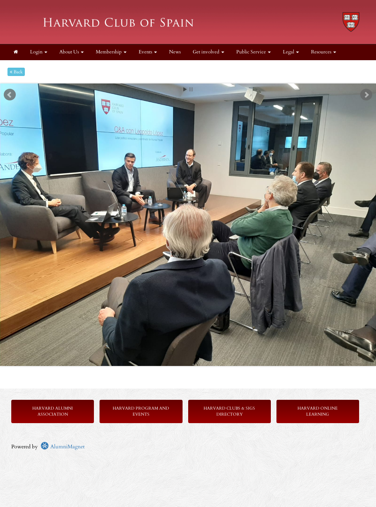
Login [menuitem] (38, 52)
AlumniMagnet (63, 446)
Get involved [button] (208, 52)
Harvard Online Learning (317, 411)
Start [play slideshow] (185, 89)
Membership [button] (111, 52)
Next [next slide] (366, 95)
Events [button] (148, 52)
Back (16, 72)
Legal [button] (291, 52)
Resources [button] (323, 52)
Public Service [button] (253, 52)
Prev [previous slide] (10, 95)
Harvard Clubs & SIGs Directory (229, 411)
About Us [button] (71, 52)
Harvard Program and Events (141, 411)
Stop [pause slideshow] (191, 89)
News (175, 52)
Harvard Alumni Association (52, 411)
